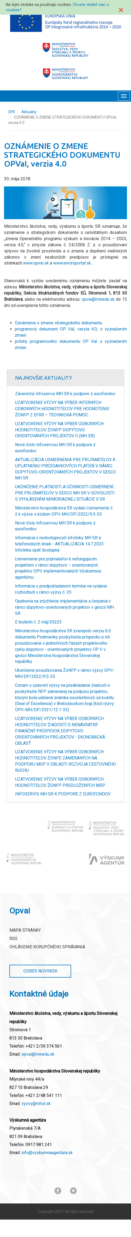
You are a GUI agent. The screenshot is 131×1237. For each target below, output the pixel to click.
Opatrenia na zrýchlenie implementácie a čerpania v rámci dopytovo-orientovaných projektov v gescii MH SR (64, 607)
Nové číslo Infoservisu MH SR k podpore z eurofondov (55, 447)
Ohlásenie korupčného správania (47, 946)
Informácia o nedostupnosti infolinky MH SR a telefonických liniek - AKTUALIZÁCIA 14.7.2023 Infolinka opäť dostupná (59, 544)
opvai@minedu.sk (98, 299)
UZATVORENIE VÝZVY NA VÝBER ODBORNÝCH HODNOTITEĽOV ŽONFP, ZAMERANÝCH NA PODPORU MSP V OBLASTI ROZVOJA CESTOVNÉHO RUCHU (65, 761)
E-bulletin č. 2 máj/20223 (38, 622)
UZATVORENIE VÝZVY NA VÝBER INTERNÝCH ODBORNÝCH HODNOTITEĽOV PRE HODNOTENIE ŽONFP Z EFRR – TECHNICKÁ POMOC (62, 408)
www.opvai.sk (36, 263)
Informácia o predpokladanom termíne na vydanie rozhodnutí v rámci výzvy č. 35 (61, 589)
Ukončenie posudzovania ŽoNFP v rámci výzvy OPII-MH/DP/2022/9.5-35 (64, 673)
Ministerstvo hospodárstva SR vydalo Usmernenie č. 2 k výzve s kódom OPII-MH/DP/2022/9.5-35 (64, 511)
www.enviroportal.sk (72, 263)
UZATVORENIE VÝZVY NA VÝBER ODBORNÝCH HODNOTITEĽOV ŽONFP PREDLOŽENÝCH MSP (60, 782)
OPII (11, 112)
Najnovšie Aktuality (43, 378)
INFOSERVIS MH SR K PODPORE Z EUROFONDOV (63, 793)
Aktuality (29, 112)
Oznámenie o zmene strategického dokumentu (58, 322)
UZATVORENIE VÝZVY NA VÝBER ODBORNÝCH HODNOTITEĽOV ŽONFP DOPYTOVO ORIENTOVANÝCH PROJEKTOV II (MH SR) (59, 430)
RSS (13, 938)
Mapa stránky (25, 930)
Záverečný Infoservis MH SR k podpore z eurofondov (65, 393)
